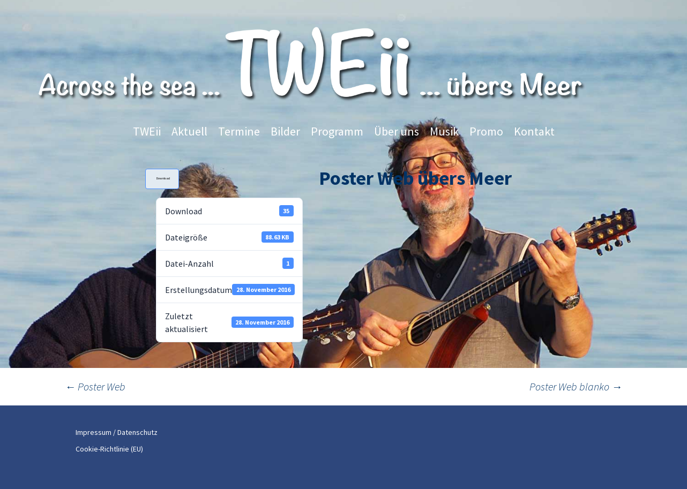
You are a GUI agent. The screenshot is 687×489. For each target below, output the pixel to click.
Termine (239, 131)
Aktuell (189, 131)
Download (163, 178)
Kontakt (534, 131)
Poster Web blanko (575, 386)
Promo (486, 131)
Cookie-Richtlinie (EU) (109, 449)
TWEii (147, 131)
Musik (444, 131)
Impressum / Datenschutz (117, 432)
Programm (337, 131)
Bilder (285, 131)
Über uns (396, 131)
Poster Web (95, 386)
